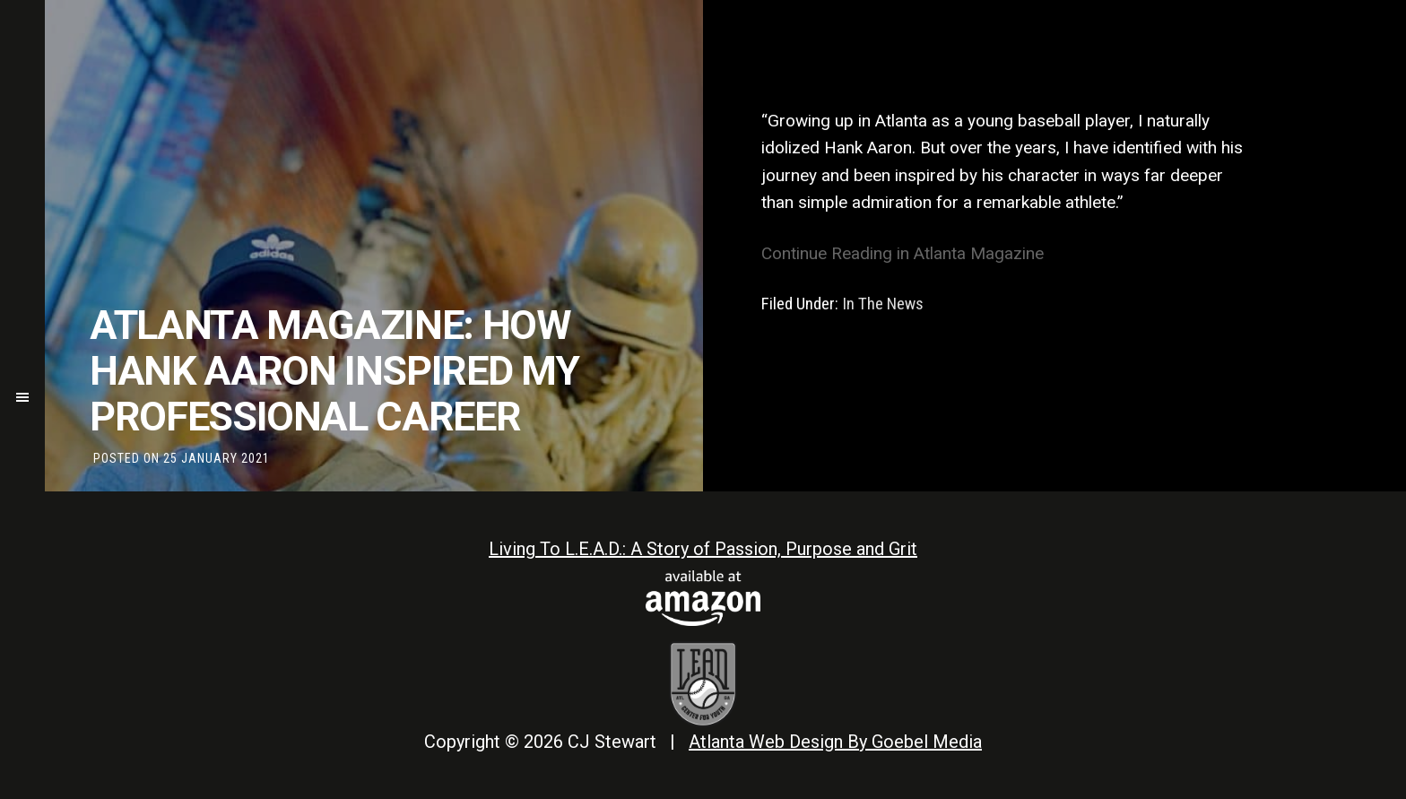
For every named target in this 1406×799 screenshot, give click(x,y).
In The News (883, 303)
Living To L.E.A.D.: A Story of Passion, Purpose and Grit (703, 549)
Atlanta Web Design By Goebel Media (835, 741)
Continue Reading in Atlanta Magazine (904, 253)
